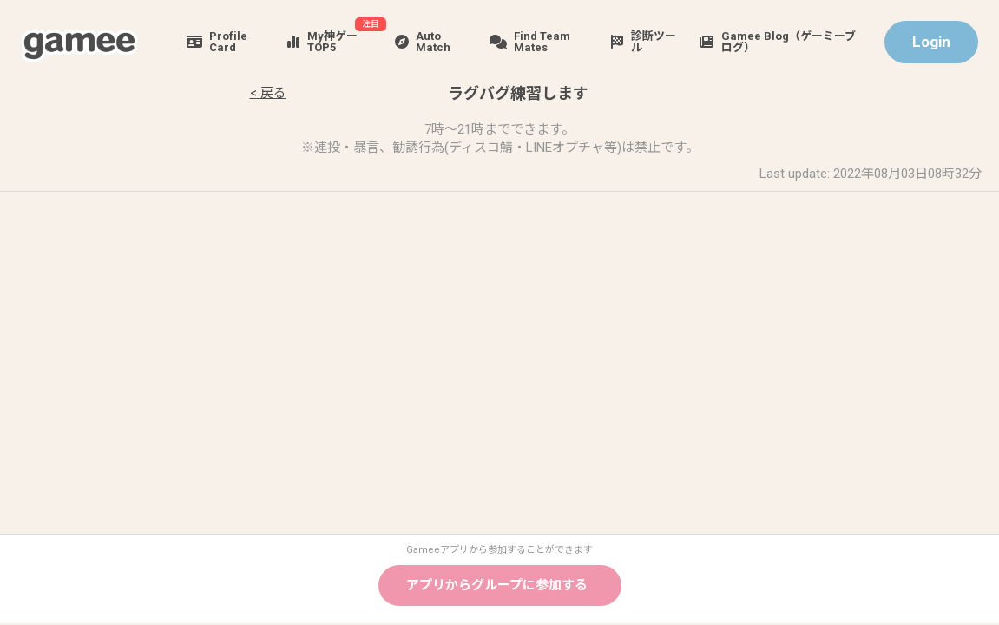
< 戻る (268, 93)
